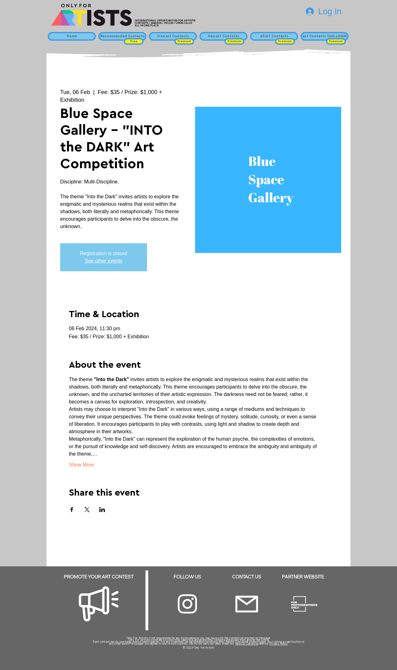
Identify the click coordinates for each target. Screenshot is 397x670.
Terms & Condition (247, 643)
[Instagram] (187, 604)
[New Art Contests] (223, 36)
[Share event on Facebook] (72, 509)
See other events (104, 260)
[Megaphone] (98, 604)
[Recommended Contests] (122, 36)
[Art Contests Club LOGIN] (325, 36)
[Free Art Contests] (173, 36)
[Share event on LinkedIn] (102, 509)
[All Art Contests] (274, 36)
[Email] (246, 604)
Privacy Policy (279, 643)
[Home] (72, 36)
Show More (81, 464)
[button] (134, 41)
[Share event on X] (87, 509)
